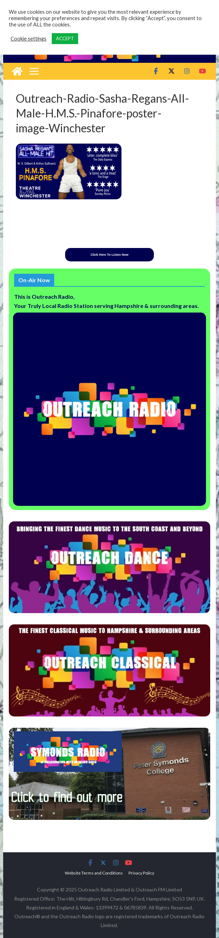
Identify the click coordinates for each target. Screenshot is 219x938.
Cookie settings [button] (28, 39)
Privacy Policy (141, 873)
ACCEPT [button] (65, 38)
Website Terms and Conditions (94, 873)
